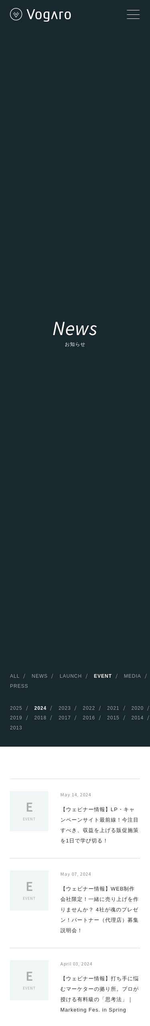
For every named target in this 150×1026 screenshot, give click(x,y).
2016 (89, 718)
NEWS (40, 676)
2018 (40, 718)
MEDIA (132, 676)
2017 (64, 718)
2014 (138, 718)
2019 (16, 718)
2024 (40, 708)
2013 (16, 728)
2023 (64, 708)
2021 (113, 708)
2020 (138, 708)
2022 (89, 708)
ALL (15, 676)
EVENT (103, 676)
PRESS (19, 686)
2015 (113, 718)
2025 (16, 708)
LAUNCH (71, 676)
